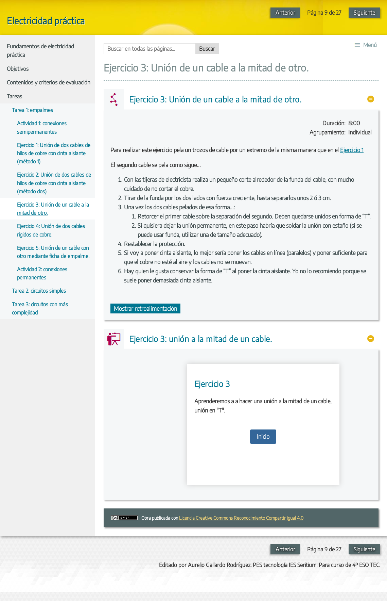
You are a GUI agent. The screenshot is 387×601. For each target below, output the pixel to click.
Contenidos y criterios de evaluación (48, 82)
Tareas (14, 96)
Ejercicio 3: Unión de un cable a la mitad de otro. (53, 208)
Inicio (263, 436)
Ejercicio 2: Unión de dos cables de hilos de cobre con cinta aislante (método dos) (54, 182)
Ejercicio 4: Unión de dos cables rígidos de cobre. (51, 230)
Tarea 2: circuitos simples (39, 290)
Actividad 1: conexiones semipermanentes (42, 127)
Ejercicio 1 (352, 149)
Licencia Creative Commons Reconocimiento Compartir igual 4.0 (241, 518)
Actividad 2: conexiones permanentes (42, 273)
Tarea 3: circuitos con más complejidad (40, 308)
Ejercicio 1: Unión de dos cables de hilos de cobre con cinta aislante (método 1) (53, 153)
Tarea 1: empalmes (32, 110)
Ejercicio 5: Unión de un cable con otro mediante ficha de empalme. (53, 251)
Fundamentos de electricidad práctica (40, 51)
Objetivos (18, 68)
